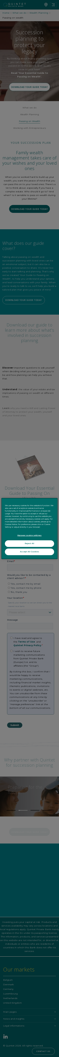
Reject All (29, 543)
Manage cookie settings (29, 535)
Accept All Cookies (29, 552)
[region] (29, 528)
